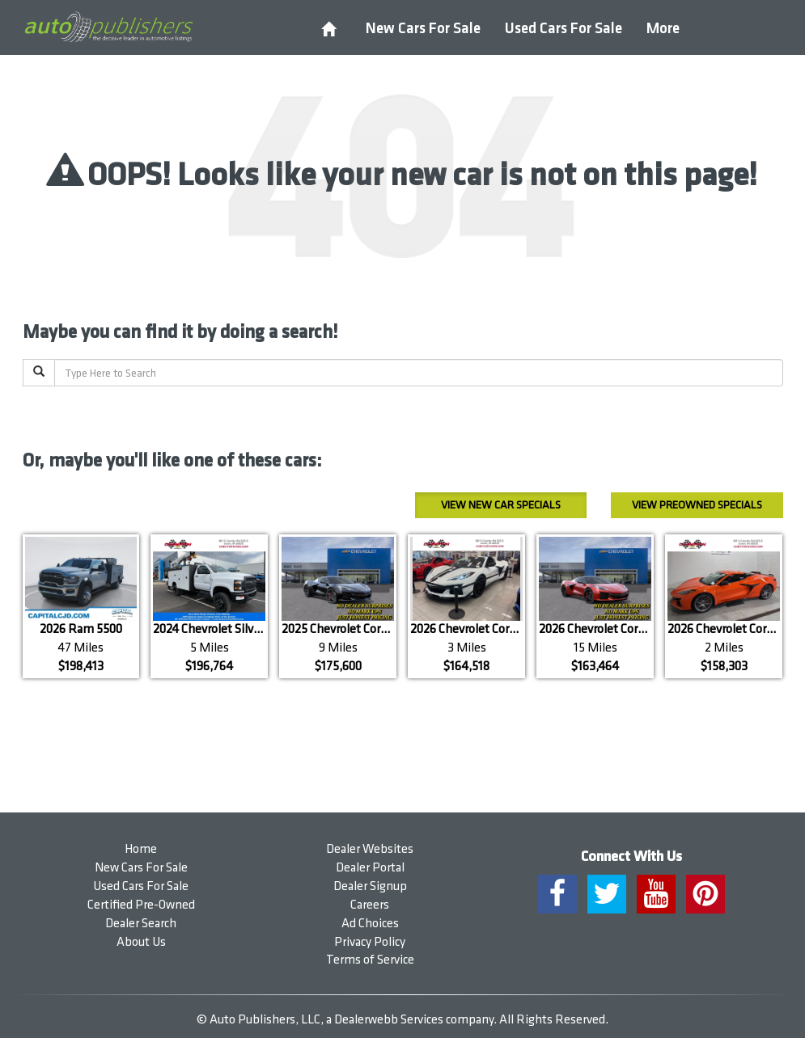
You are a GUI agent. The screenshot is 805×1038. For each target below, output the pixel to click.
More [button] (663, 28)
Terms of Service (370, 960)
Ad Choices (370, 923)
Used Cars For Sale (563, 28)
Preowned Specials (697, 505)
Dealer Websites (369, 849)
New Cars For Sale (423, 28)
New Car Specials (501, 505)
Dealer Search (140, 923)
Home (141, 849)
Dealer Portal (370, 868)
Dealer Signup (370, 886)
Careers (369, 905)
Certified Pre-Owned (141, 905)
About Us (141, 942)
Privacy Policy (369, 942)
